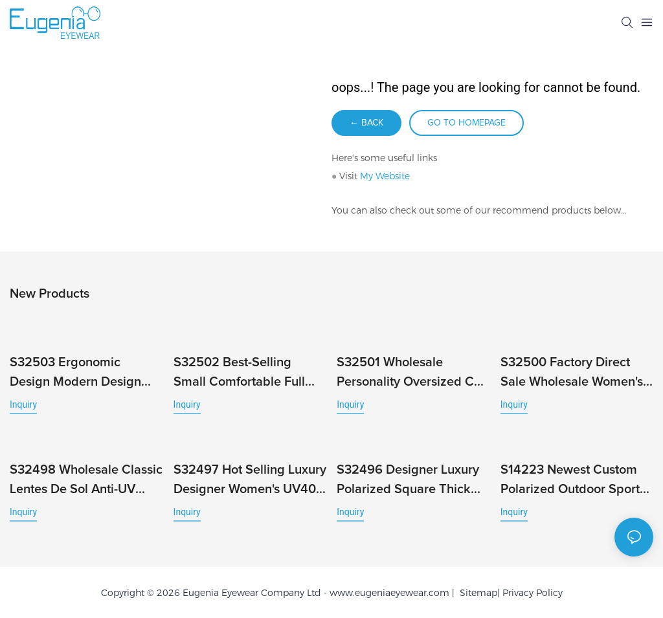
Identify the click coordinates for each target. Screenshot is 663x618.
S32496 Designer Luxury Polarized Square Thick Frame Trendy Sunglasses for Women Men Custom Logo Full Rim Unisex (411, 481)
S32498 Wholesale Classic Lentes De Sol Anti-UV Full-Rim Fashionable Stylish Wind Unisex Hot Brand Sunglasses (86, 481)
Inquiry (23, 404)
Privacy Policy (532, 593)
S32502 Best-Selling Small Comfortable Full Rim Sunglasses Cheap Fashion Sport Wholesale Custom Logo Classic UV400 (244, 374)
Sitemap (476, 593)
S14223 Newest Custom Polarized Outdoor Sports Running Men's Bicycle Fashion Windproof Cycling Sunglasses (573, 481)
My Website (385, 176)
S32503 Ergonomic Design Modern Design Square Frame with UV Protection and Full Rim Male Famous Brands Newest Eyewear (76, 374)
